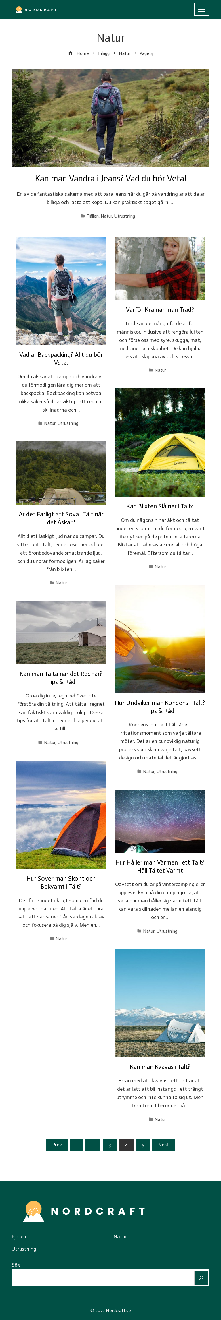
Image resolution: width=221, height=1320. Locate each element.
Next (163, 1144)
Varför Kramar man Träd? (160, 309)
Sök (16, 1265)
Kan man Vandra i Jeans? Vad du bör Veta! (110, 178)
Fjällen (92, 216)
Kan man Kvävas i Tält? (160, 1067)
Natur (106, 216)
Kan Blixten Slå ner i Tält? (160, 506)
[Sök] (201, 1278)
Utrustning (124, 216)
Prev (57, 1144)
